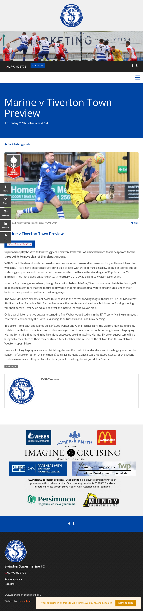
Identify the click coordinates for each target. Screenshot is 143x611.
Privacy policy (13, 579)
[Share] (5, 188)
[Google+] (5, 213)
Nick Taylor (11, 366)
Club (135, 222)
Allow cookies (125, 602)
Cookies (9, 583)
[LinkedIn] (5, 225)
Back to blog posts (17, 144)
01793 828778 (15, 66)
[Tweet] (5, 201)
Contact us (37, 65)
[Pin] (5, 237)
